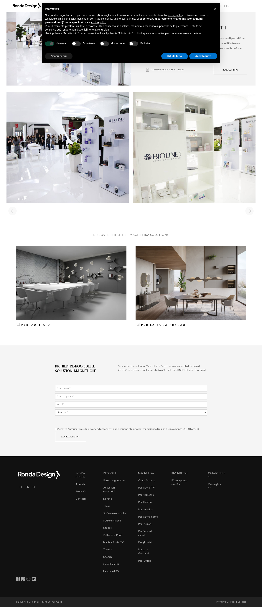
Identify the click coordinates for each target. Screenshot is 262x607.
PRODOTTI (110, 473)
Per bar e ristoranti (143, 551)
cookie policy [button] (98, 22)
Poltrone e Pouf (112, 534)
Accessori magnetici (109, 489)
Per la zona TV (146, 487)
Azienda (80, 484)
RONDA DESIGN (80, 475)
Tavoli (106, 505)
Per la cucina (145, 509)
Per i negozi (144, 523)
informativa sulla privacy (82, 428)
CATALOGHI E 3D (216, 475)
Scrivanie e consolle (114, 513)
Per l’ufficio (144, 560)
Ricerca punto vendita (179, 482)
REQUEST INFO (230, 69)
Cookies (231, 602)
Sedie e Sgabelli (112, 520)
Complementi (111, 564)
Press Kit (81, 491)
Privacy (220, 602)
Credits (242, 602)
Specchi (107, 556)
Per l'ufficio (36, 324)
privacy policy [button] (175, 15)
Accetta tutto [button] (203, 56)
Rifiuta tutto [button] (174, 56)
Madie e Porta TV (113, 542)
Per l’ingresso (146, 494)
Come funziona (146, 480)
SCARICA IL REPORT (70, 436)
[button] (215, 9)
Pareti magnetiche (114, 480)
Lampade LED (111, 571)
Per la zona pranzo (163, 324)
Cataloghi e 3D (214, 486)
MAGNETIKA (146, 473)
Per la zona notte (148, 516)
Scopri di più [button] (59, 56)
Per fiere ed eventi (145, 532)
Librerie (107, 498)
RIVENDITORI (179, 473)
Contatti (81, 498)
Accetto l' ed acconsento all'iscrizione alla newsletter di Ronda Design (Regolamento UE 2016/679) (127, 428)
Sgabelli (107, 527)
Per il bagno (145, 502)
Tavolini (107, 549)
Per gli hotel (145, 542)
